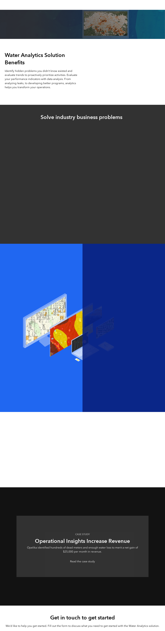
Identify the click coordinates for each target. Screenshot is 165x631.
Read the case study (82, 561)
